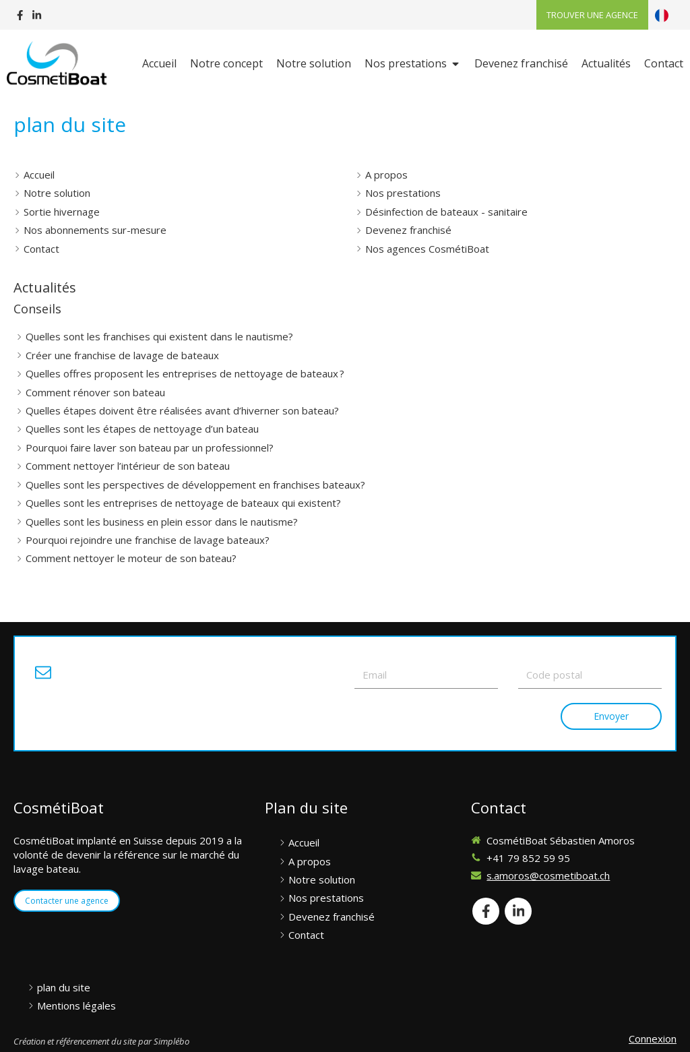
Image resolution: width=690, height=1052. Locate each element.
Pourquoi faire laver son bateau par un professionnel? (150, 447)
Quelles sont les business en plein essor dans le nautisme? (162, 521)
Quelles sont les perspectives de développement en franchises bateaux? (195, 484)
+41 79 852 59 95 (528, 858)
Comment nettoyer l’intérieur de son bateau (128, 465)
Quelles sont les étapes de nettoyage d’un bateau (142, 428)
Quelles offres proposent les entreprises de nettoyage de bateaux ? (185, 373)
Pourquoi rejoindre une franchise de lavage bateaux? (148, 540)
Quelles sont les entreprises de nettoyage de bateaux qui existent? (183, 502)
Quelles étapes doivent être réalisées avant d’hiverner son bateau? (182, 410)
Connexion (653, 1038)
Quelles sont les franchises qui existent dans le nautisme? (159, 336)
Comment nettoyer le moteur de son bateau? (131, 558)
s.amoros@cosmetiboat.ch (548, 875)
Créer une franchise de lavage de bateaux (122, 355)
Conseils (37, 309)
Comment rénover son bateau (95, 392)
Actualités (44, 287)
